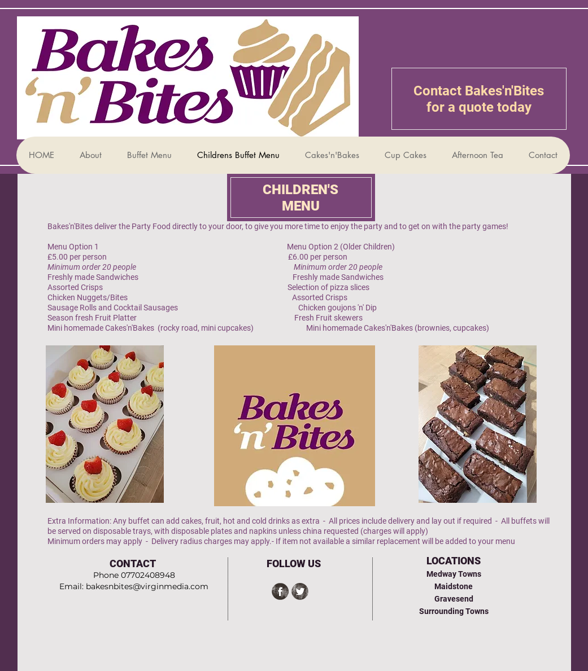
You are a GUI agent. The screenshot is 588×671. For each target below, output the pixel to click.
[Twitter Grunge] (299, 591)
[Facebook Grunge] (280, 591)
